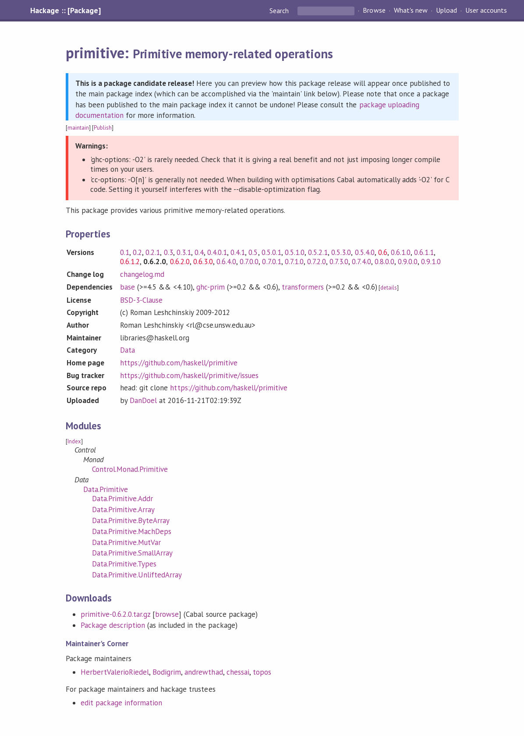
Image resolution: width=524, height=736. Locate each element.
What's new (411, 10)
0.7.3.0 (338, 261)
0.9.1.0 (431, 261)
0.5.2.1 (318, 252)
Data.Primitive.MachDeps (132, 531)
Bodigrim (166, 672)
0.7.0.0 (249, 261)
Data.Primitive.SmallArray (132, 553)
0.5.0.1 (271, 252)
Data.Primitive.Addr (122, 498)
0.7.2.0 (316, 261)
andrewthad (203, 672)
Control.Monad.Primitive (130, 469)
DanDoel (143, 400)
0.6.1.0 (401, 252)
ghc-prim (210, 287)
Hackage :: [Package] (65, 10)
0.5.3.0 (341, 252)
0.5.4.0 (365, 252)
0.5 (253, 252)
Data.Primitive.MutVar (126, 542)
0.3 (168, 252)
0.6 (382, 252)
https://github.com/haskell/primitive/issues (189, 375)
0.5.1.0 (294, 252)
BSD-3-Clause (141, 300)
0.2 (137, 252)
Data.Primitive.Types (124, 564)
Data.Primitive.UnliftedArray (137, 575)
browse (167, 614)
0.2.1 (152, 252)
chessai (238, 672)
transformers (302, 287)
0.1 (124, 252)
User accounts (486, 10)
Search (279, 10)
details (388, 287)
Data (127, 350)
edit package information (122, 703)
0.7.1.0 (294, 261)
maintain (78, 127)
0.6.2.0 (180, 261)
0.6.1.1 (424, 252)
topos (262, 672)
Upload (446, 10)
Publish (103, 127)
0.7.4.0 (361, 261)
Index (74, 441)
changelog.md (142, 274)
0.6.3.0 (203, 261)
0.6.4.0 (226, 261)
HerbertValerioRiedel (115, 672)
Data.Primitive (105, 489)
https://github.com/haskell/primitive (178, 363)
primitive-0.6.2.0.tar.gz (116, 614)
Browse (374, 10)
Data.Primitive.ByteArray (131, 520)
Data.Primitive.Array (123, 509)
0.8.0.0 (384, 261)
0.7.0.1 (271, 261)
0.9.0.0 (408, 261)
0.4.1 (237, 252)
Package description (113, 625)
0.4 (199, 252)
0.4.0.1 (217, 252)
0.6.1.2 (130, 261)
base (127, 287)
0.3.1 (184, 252)
